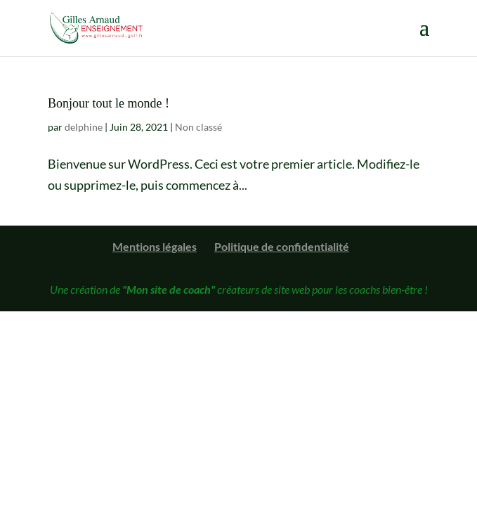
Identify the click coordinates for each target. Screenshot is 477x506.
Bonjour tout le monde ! (108, 103)
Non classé (198, 127)
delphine (84, 127)
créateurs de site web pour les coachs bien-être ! (275, 289)
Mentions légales (154, 246)
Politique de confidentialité (281, 246)
